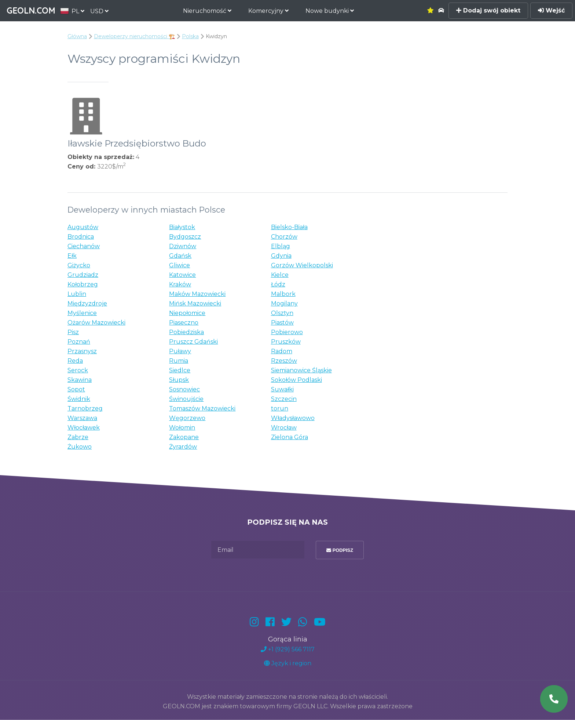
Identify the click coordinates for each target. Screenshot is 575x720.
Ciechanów (83, 246)
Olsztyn (282, 313)
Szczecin (284, 398)
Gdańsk (180, 255)
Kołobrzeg (82, 284)
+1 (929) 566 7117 (288, 649)
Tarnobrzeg (85, 408)
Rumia (178, 360)
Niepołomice (187, 313)
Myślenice (82, 313)
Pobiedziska (186, 332)
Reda (75, 360)
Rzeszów (284, 360)
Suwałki (282, 389)
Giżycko (78, 265)
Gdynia (281, 255)
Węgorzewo (187, 418)
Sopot (76, 389)
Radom (281, 351)
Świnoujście (186, 398)
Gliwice (179, 265)
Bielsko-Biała (289, 227)
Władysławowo (293, 418)
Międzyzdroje (87, 303)
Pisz (73, 332)
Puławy (180, 351)
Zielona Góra (289, 437)
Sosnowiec (184, 389)
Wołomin (182, 427)
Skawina (79, 379)
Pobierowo (287, 332)
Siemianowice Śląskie (301, 370)
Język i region (287, 663)
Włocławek (83, 427)
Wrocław (284, 427)
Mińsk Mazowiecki (195, 303)
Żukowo (79, 446)
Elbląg (280, 246)
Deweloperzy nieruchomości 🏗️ (134, 36)
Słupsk (179, 379)
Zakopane (184, 437)
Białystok (182, 227)
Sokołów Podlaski (296, 379)
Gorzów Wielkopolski (302, 265)
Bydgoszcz (185, 236)
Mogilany (284, 303)
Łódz (278, 284)
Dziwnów (182, 246)
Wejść (551, 10)
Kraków (180, 284)
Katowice (182, 274)
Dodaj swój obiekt (488, 10)
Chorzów (284, 236)
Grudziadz (82, 274)
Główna (77, 36)
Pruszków (286, 341)
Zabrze (77, 437)
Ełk (72, 255)
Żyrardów (183, 446)
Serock (77, 370)
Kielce (280, 274)
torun (279, 408)
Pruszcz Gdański (193, 341)
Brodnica (80, 236)
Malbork (283, 293)
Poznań (78, 341)
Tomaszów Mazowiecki (202, 408)
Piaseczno (183, 322)
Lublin (76, 293)
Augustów (82, 227)
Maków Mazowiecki (197, 293)
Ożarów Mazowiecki (96, 322)
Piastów (282, 322)
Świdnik (78, 398)
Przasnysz (82, 351)
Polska (190, 36)
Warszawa (82, 418)
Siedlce (179, 370)
